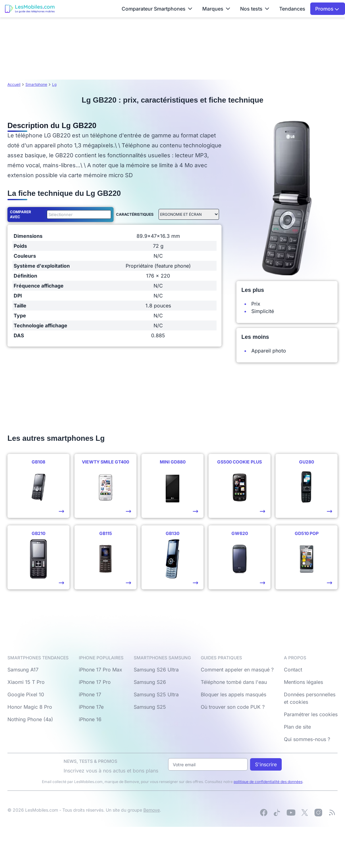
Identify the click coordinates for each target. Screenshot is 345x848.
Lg (54, 84)
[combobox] (77, 214)
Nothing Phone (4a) (30, 719)
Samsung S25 (150, 707)
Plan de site (297, 727)
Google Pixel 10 (25, 694)
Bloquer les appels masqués (233, 694)
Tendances (292, 9)
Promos (327, 9)
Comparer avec (20, 214)
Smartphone (36, 84)
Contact (293, 669)
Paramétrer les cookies (311, 714)
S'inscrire (266, 764)
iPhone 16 (90, 719)
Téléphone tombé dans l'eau (234, 682)
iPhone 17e (91, 707)
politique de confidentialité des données (268, 781)
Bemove (151, 810)
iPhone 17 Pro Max (100, 669)
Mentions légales (303, 682)
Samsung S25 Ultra (156, 694)
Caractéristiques (135, 214)
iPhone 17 (90, 694)
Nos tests (254, 9)
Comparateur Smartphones (157, 9)
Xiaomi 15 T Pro (26, 682)
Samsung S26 (150, 682)
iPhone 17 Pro (95, 682)
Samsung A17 (22, 669)
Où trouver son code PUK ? (233, 707)
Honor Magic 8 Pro (29, 707)
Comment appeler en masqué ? (237, 669)
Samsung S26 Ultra (156, 669)
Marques (216, 9)
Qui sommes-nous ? (307, 739)
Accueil (13, 84)
